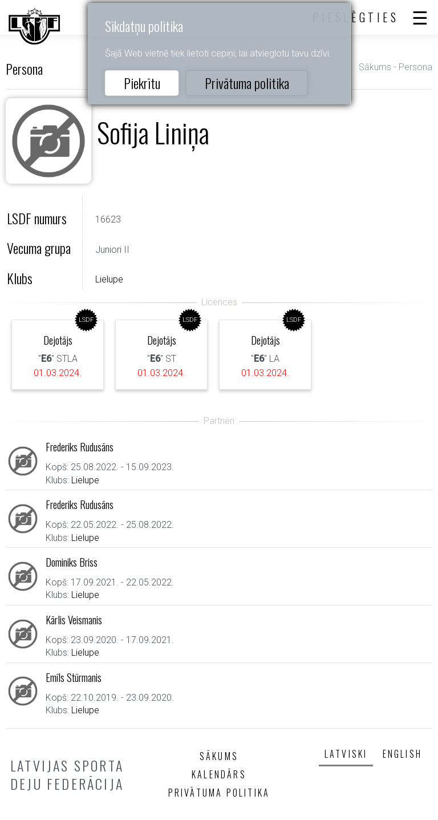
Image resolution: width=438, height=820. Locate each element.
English (402, 754)
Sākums (375, 67)
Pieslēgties (356, 17)
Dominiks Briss (72, 561)
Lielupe (109, 279)
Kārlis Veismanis (74, 619)
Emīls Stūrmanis (74, 677)
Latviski (346, 754)
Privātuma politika (247, 82)
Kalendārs (219, 774)
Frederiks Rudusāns (79, 446)
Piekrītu (142, 82)
